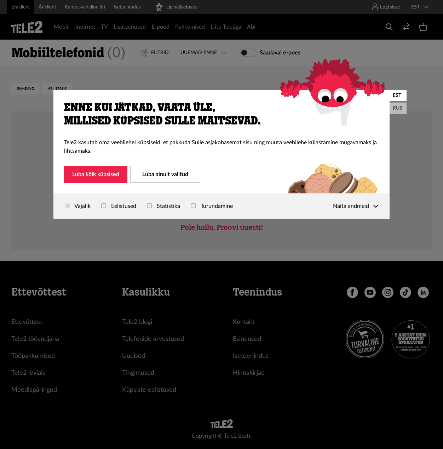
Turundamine (212, 206)
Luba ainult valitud (165, 174)
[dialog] (221, 154)
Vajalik (78, 206)
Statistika (163, 206)
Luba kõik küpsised (95, 174)
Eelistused (118, 206)
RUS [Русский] (397, 108)
